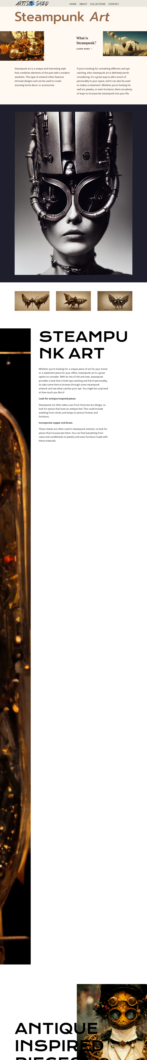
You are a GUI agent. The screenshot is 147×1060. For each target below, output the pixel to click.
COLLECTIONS (98, 4)
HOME (73, 4)
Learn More (83, 49)
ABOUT (83, 4)
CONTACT (113, 4)
